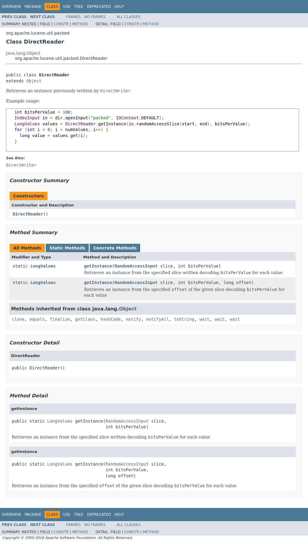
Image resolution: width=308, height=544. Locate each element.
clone (18, 319)
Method (80, 24)
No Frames (95, 17)
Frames (73, 17)
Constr (61, 24)
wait (204, 319)
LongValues (43, 266)
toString (184, 319)
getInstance (98, 266)
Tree (78, 7)
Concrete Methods (115, 248)
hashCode (110, 319)
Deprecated (99, 7)
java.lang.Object (23, 53)
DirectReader (28, 214)
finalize (60, 319)
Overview (11, 7)
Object (34, 80)
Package (33, 7)
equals (37, 319)
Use (66, 7)
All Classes (128, 17)
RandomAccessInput (136, 266)
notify (133, 319)
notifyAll (157, 319)
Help (119, 7)
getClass (85, 319)
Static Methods (67, 248)
